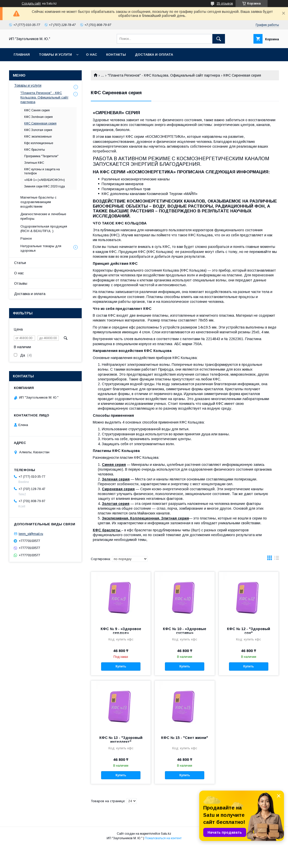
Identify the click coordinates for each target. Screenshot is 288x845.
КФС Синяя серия (37, 110)
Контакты (116, 54)
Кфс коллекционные (38, 143)
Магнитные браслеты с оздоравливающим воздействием (38, 202)
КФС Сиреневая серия (40, 123)
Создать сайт (31, 3)
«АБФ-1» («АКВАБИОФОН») (44, 180)
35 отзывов (225, 3)
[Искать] (218, 39)
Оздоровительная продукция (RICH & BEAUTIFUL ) (43, 228)
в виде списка (276, 559)
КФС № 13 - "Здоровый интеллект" (120, 740)
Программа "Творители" (41, 156)
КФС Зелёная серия (38, 117)
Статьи (20, 263)
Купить (121, 666)
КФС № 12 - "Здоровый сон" (248, 631)
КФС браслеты (34, 149)
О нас (91, 54)
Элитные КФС (34, 163)
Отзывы (20, 283)
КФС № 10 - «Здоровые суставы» (184, 631)
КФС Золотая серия (38, 130)
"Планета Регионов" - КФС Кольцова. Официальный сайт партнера (164, 75)
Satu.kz (166, 833)
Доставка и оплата (154, 54)
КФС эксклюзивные (38, 136)
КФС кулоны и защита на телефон (42, 171)
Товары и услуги (55, 54)
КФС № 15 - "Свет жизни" (184, 738)
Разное (26, 238)
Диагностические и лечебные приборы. (43, 216)
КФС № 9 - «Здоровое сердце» (121, 631)
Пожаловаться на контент (163, 838)
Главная (22, 54)
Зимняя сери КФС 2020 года (44, 186)
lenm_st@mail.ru (31, 534)
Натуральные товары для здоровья (40, 248)
